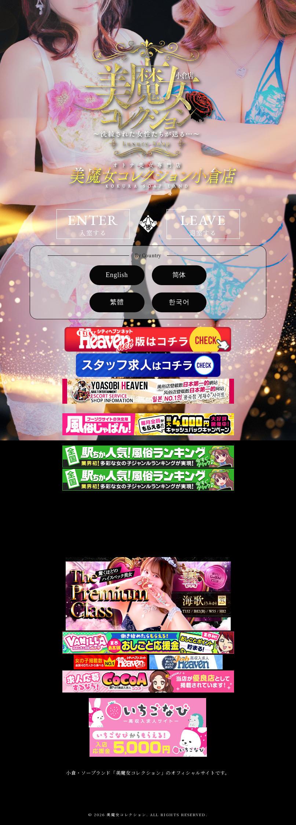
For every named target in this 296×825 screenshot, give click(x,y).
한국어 (179, 302)
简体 (179, 275)
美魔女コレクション (126, 814)
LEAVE (203, 224)
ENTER (93, 224)
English (117, 275)
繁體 (117, 302)
